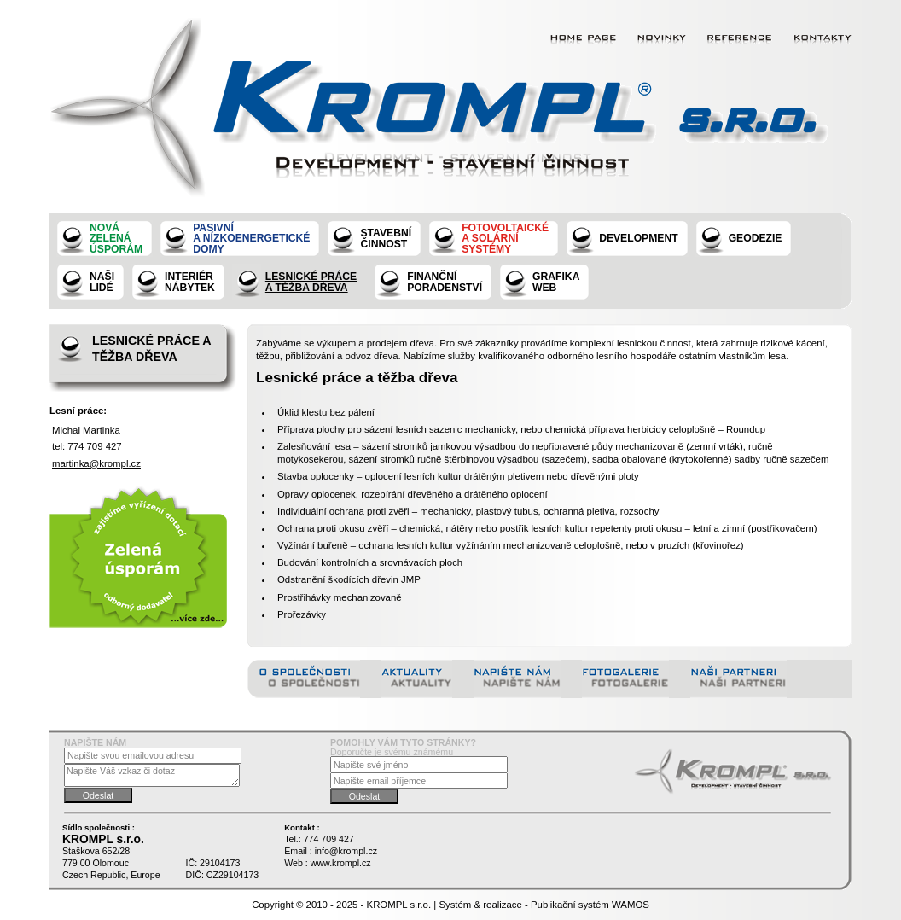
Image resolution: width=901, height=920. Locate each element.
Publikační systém (570, 905)
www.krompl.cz (341, 863)
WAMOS (630, 905)
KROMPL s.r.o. (399, 905)
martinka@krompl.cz (96, 463)
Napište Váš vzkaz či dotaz (152, 775)
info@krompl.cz (346, 851)
